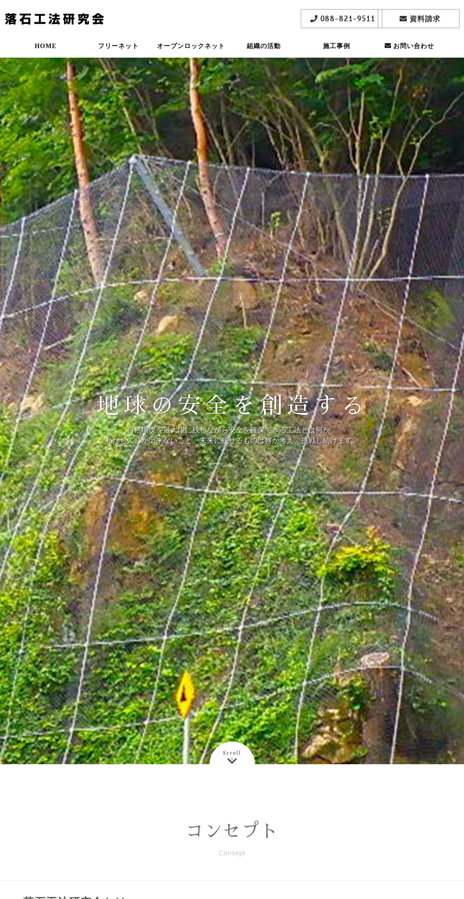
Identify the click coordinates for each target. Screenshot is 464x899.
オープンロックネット (191, 52)
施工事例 (336, 52)
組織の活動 (264, 52)
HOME (45, 52)
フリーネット (118, 52)
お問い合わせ (410, 52)
